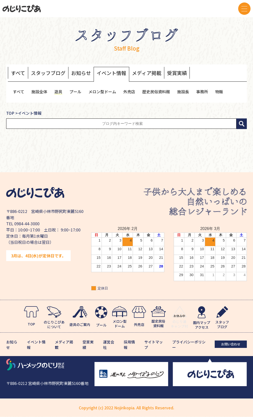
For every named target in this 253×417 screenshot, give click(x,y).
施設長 (183, 92)
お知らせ (81, 73)
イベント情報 (111, 73)
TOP (10, 113)
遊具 (58, 92)
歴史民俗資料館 (156, 92)
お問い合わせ (230, 344)
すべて (18, 73)
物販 (219, 92)
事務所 (202, 92)
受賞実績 (177, 73)
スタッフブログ (48, 73)
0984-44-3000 (27, 224)
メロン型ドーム (102, 92)
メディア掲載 (146, 73)
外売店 (129, 92)
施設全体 (39, 92)
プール (75, 92)
